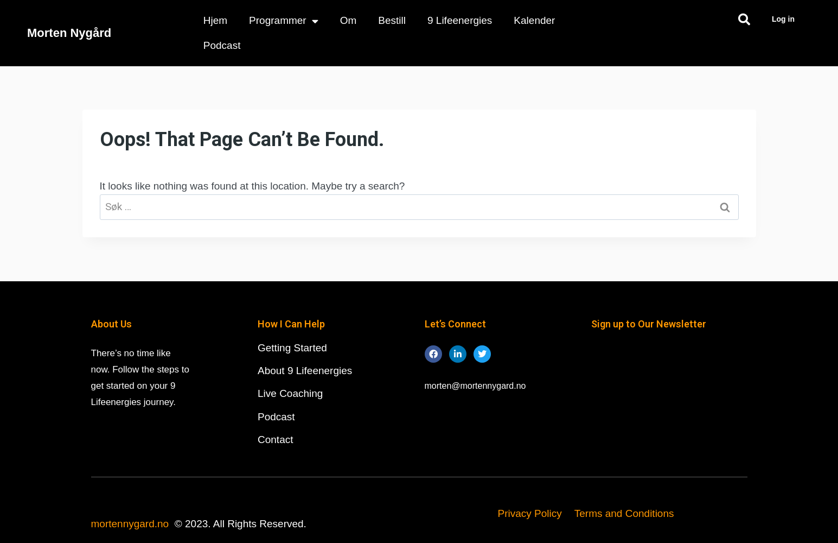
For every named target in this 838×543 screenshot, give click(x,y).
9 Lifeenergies (459, 20)
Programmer (283, 20)
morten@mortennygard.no (475, 385)
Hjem (215, 20)
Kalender (534, 20)
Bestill (392, 20)
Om (348, 20)
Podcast (222, 45)
